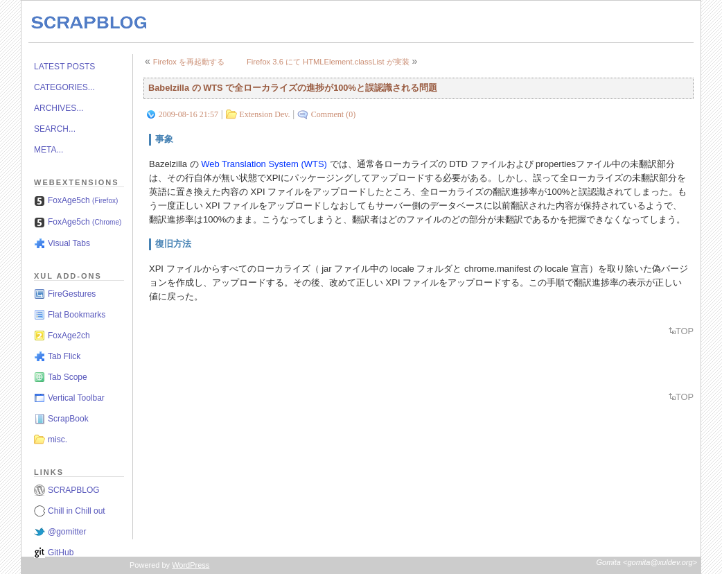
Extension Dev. (264, 114)
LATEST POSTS (64, 66)
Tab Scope (67, 377)
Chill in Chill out (76, 511)
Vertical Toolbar (76, 398)
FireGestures (72, 294)
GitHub (60, 552)
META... (48, 150)
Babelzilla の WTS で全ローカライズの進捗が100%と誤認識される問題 (292, 87)
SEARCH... (55, 129)
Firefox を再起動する (188, 62)
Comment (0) (333, 114)
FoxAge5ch (83, 200)
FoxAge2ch (69, 335)
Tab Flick (64, 356)
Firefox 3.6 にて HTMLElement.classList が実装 (328, 62)
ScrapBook (68, 419)
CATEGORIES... (64, 87)
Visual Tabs (69, 243)
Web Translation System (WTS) (264, 164)
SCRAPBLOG (74, 490)
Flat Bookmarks (76, 315)
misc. (57, 439)
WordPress (190, 565)
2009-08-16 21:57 (188, 114)
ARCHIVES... (58, 108)
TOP (685, 331)
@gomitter (67, 532)
